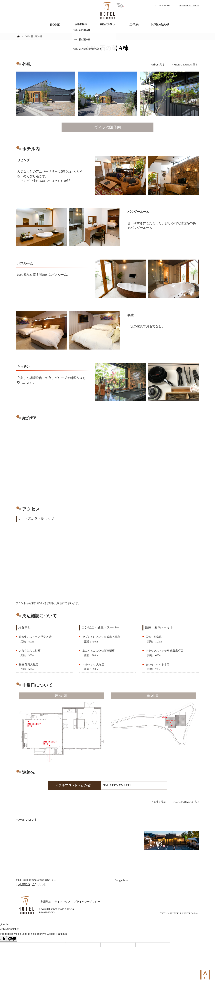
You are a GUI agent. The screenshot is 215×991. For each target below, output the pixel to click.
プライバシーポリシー (87, 901)
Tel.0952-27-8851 (163, 5)
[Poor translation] (12, 939)
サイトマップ (62, 901)
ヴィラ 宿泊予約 (107, 127)
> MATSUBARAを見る (185, 64)
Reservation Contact (189, 5)
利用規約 (46, 901)
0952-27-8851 (120, 785)
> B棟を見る (157, 64)
